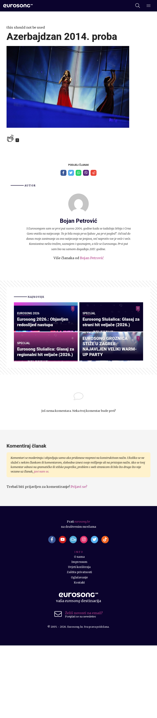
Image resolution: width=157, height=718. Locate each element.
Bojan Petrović (92, 259)
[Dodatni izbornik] (148, 6)
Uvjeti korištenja (79, 639)
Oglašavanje (79, 650)
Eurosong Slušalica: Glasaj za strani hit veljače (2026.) (110, 357)
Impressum (79, 634)
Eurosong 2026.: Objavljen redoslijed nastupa (44, 357)
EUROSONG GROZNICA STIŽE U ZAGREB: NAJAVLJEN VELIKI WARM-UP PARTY (111, 417)
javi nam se (41, 543)
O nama (79, 629)
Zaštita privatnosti (79, 644)
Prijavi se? (79, 558)
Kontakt (79, 655)
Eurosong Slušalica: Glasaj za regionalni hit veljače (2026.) (44, 420)
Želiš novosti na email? (84, 685)
